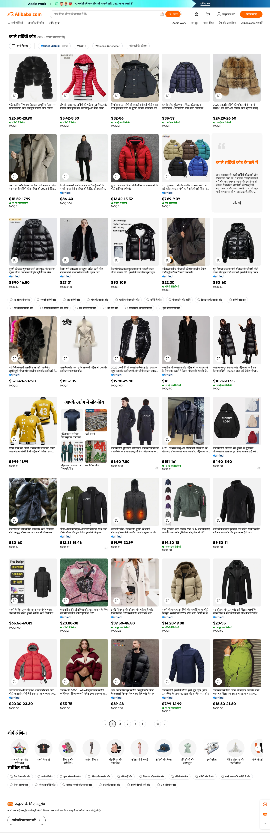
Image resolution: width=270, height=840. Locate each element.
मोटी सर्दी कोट (124, 776)
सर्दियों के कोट (153, 299)
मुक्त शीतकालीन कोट (169, 308)
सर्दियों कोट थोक (179, 776)
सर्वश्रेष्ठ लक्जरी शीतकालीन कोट (77, 784)
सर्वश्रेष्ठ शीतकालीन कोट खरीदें (54, 308)
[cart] (209, 14)
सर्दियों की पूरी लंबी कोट (138, 784)
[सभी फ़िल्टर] (20, 46)
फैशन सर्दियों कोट (19, 784)
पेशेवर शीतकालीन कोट (99, 776)
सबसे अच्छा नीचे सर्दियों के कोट (235, 776)
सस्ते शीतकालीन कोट (109, 784)
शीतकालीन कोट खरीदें (179, 299)
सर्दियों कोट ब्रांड (237, 299)
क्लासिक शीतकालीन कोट (127, 299)
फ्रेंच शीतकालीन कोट (85, 308)
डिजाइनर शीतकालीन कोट (209, 299)
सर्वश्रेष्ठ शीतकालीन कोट (21, 308)
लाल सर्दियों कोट (71, 299)
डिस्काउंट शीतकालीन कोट (151, 776)
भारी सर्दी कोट (110, 308)
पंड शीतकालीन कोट (20, 299)
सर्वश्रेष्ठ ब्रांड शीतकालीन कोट (138, 308)
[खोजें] (173, 14)
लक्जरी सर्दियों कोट (46, 299)
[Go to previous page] (105, 723)
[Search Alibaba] (105, 14)
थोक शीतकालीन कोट (97, 299)
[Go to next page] (165, 723)
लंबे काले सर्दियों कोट (45, 784)
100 (158, 723)
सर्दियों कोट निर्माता (204, 776)
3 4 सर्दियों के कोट (166, 784)
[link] (265, 804)
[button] (161, 14)
